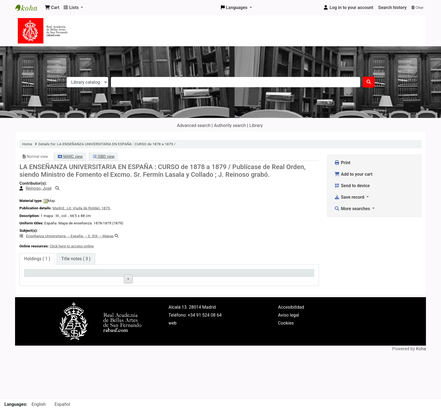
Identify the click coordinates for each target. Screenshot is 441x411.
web (173, 356)
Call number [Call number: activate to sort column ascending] (183, 275)
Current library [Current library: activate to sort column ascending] (89, 275)
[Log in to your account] (348, 7)
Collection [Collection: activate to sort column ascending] (133, 275)
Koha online (29, 7)
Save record (349, 197)
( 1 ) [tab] (37, 258)
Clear (417, 7)
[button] (52, 7)
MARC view (70, 156)
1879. (106, 208)
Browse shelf (199, 287)
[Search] (368, 82)
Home (27, 144)
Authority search (230, 125)
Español (62, 404)
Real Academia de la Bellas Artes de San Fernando (96, 293)
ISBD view (103, 156)
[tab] (76, 259)
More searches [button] (352, 208)
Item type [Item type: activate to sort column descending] (36, 275)
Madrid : (60, 208)
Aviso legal (288, 348)
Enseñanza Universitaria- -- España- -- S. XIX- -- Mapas (70, 236)
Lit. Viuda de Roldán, (84, 208)
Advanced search (194, 125)
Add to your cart (353, 174)
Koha (421, 382)
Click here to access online (72, 246)
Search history (392, 7)
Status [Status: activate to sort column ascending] (226, 275)
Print (342, 162)
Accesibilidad (291, 340)
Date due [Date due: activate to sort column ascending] (277, 275)
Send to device (352, 185)
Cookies (286, 356)
